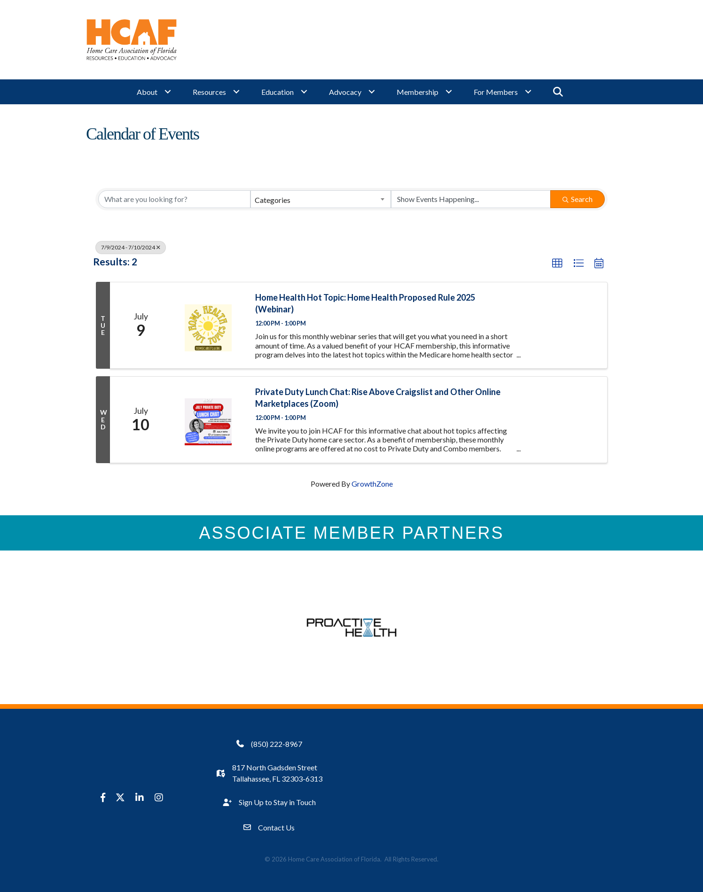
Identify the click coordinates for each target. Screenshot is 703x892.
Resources (209, 91)
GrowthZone (372, 483)
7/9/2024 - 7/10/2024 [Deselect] (130, 247)
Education (277, 91)
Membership (417, 91)
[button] (557, 263)
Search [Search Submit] (577, 198)
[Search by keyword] (174, 199)
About (147, 91)
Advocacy (345, 91)
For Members (496, 91)
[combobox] (320, 199)
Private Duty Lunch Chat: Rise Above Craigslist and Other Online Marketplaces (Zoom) (377, 398)
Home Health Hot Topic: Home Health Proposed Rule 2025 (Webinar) (365, 303)
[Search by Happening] (471, 199)
